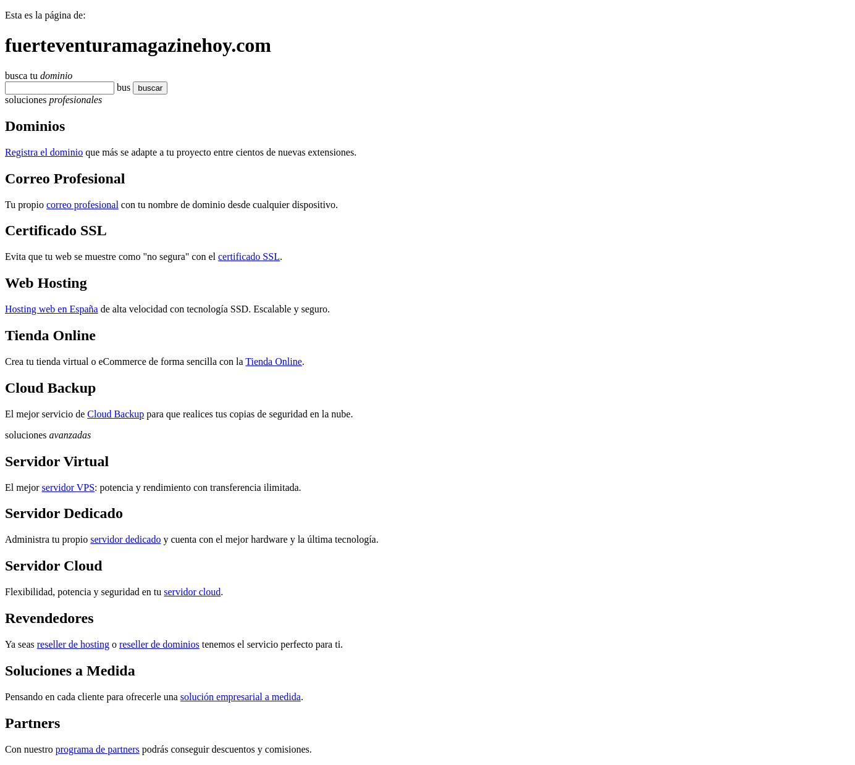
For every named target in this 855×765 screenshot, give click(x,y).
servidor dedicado (125, 539)
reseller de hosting (73, 644)
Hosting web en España (51, 309)
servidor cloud (192, 592)
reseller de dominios (159, 644)
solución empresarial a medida (240, 697)
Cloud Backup (115, 414)
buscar (146, 88)
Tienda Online (273, 361)
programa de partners (98, 749)
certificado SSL (249, 256)
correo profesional (82, 204)
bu (122, 87)
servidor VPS (68, 487)
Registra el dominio (44, 152)
